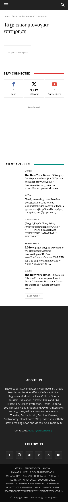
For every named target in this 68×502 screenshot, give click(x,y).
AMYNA (28, 195)
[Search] (63, 5)
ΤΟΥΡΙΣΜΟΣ (53, 483)
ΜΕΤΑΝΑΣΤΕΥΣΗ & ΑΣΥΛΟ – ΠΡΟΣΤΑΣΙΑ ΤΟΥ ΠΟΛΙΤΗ (32, 476)
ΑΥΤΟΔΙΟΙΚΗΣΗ (32, 243)
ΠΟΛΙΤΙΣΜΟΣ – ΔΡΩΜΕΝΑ (19, 487)
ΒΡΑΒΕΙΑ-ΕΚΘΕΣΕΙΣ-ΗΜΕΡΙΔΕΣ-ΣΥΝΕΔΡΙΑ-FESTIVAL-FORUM (34, 491)
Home (7, 16)
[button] (6, 5)
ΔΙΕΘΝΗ (28, 171)
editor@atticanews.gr (40, 430)
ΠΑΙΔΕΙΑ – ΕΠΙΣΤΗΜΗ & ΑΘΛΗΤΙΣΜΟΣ (25, 483)
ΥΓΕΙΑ (38, 487)
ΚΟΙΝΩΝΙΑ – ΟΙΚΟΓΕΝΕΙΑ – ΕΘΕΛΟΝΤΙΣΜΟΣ (33, 479)
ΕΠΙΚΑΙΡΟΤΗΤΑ (32, 219)
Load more (34, 295)
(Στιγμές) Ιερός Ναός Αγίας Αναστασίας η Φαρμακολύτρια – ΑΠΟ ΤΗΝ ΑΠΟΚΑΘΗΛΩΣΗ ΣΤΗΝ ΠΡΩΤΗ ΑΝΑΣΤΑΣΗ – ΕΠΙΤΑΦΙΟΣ (42, 230)
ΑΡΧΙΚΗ (18, 468)
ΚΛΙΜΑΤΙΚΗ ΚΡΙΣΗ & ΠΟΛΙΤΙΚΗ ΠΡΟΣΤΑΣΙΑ (32, 472)
